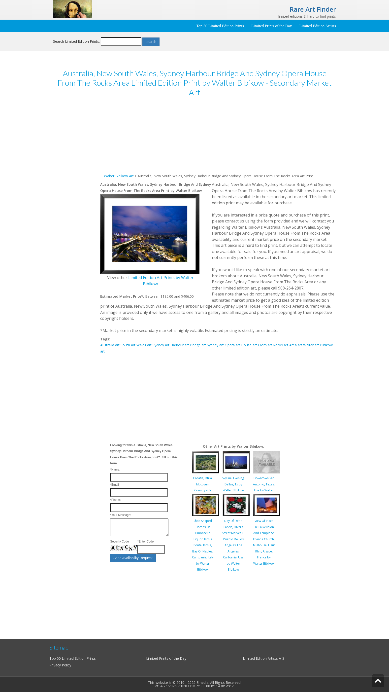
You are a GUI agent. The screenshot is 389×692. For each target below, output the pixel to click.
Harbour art (179, 345)
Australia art (110, 345)
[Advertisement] (77, 178)
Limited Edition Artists (317, 26)
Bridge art (198, 345)
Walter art (311, 345)
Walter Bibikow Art (119, 176)
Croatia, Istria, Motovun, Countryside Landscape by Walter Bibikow (202, 490)
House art (249, 345)
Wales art (144, 345)
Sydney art (161, 345)
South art (128, 345)
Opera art (232, 345)
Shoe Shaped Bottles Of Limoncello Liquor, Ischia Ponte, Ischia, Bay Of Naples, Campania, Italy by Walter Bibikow (203, 545)
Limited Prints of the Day (271, 26)
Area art (295, 345)
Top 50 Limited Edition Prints (220, 26)
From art (265, 345)
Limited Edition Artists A (262, 658)
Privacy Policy (60, 665)
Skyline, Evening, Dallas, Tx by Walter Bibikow (233, 484)
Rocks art (280, 345)
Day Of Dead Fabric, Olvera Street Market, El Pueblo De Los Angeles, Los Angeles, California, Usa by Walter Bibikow (233, 545)
